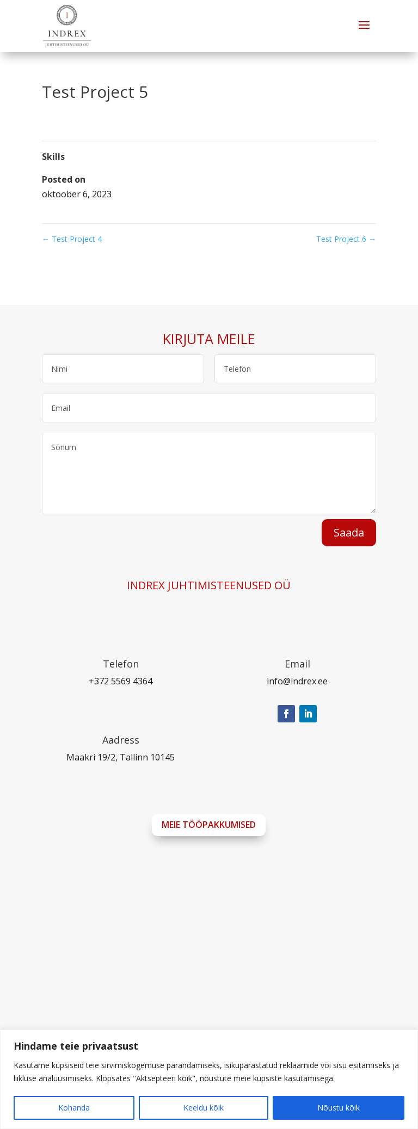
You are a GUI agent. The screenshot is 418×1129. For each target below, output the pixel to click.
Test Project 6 (346, 239)
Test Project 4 (72, 239)
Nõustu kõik (338, 1107)
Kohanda (74, 1107)
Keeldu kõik (203, 1107)
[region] (209, 1079)
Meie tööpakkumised (209, 825)
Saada (349, 532)
